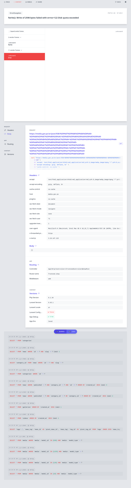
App (5, 140)
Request (7, 127)
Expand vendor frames (16, 31)
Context (7, 151)
